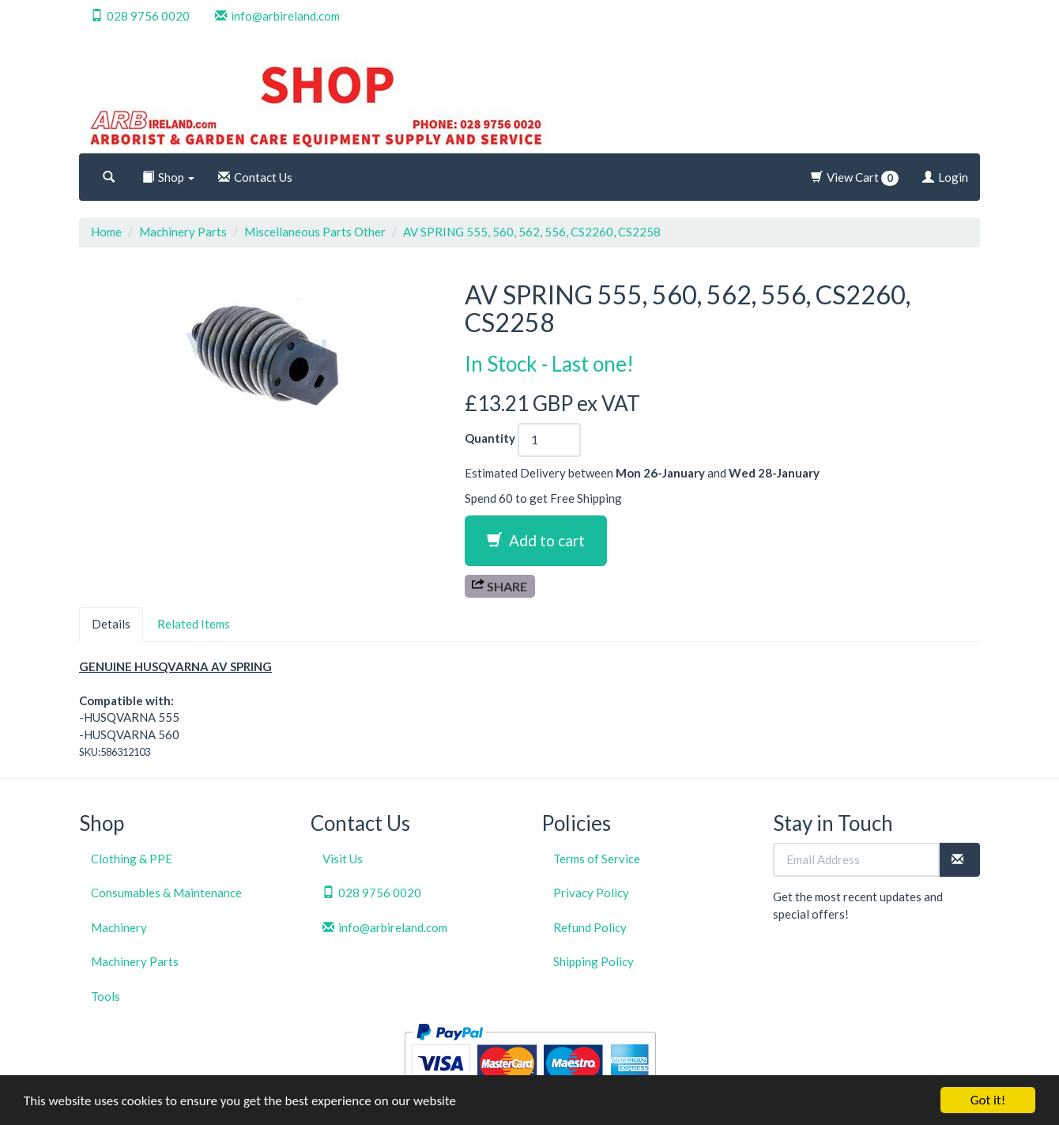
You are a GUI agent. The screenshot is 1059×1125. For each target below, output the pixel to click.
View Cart (855, 178)
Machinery (119, 927)
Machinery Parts (183, 232)
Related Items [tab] (193, 624)
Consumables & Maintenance (166, 892)
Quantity (490, 438)
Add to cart (536, 540)
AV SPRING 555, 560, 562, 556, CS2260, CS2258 (532, 232)
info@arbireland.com (277, 16)
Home (106, 232)
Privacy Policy (591, 892)
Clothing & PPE (131, 858)
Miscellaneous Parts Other (315, 232)
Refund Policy (590, 927)
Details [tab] (111, 624)
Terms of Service (596, 858)
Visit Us (342, 858)
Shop (168, 177)
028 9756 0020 (140, 16)
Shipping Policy (593, 961)
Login (945, 177)
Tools (105, 996)
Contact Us (255, 177)
